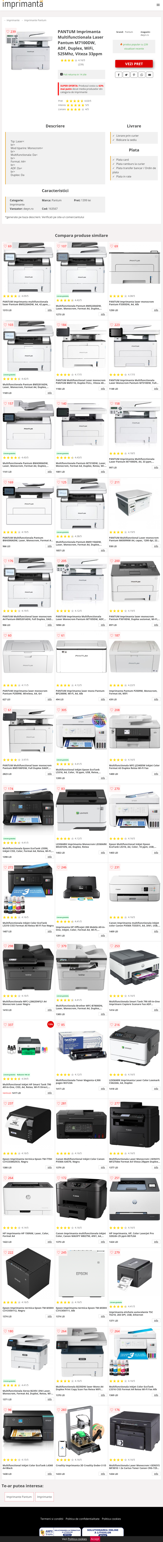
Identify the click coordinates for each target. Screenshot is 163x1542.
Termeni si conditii (51, 1519)
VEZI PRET (134, 63)
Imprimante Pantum (35, 20)
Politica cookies (111, 1519)
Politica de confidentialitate (83, 1519)
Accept (95, 1539)
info (50, 309)
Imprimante (13, 20)
